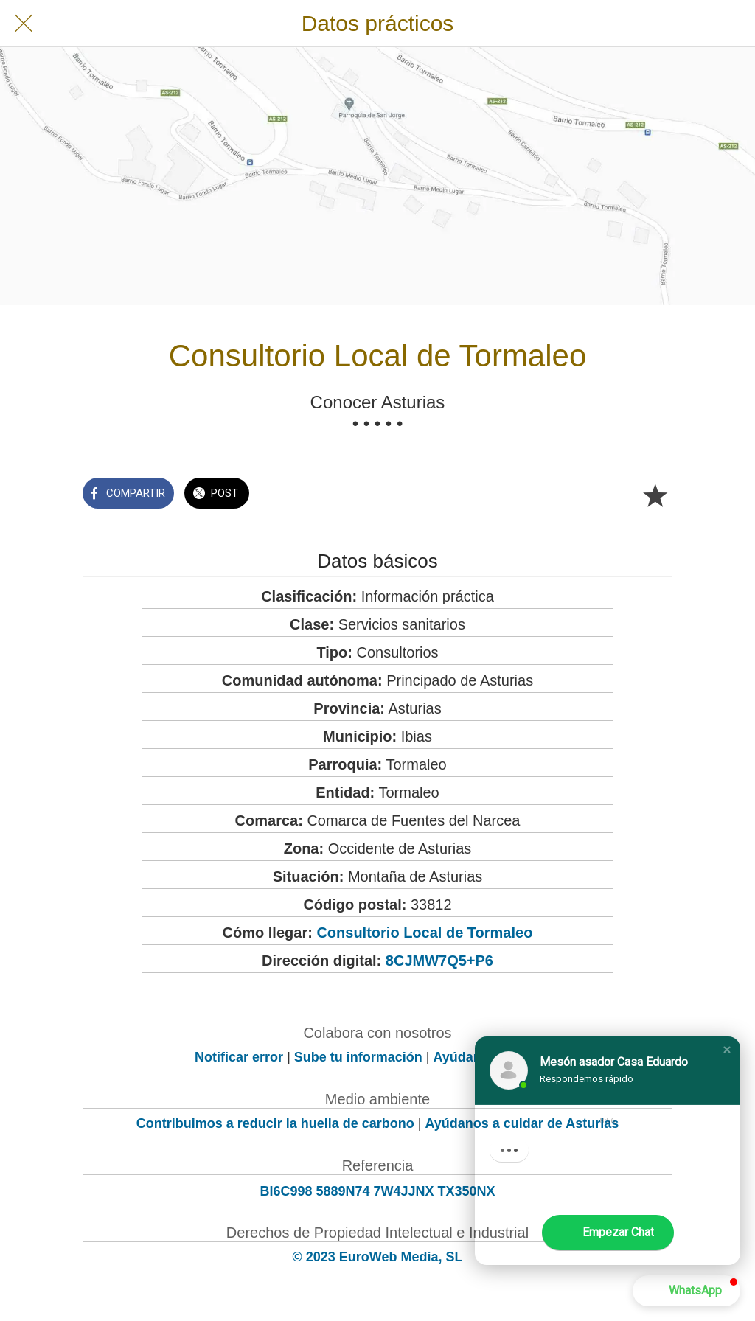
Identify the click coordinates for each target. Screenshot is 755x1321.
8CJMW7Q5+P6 (439, 960)
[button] (727, 1049)
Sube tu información (358, 1057)
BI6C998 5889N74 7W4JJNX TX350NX (377, 1191)
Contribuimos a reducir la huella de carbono (275, 1123)
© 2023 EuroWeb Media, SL (378, 1256)
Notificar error (239, 1057)
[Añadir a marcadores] (654, 494)
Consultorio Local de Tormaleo (424, 932)
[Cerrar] (23, 23)
